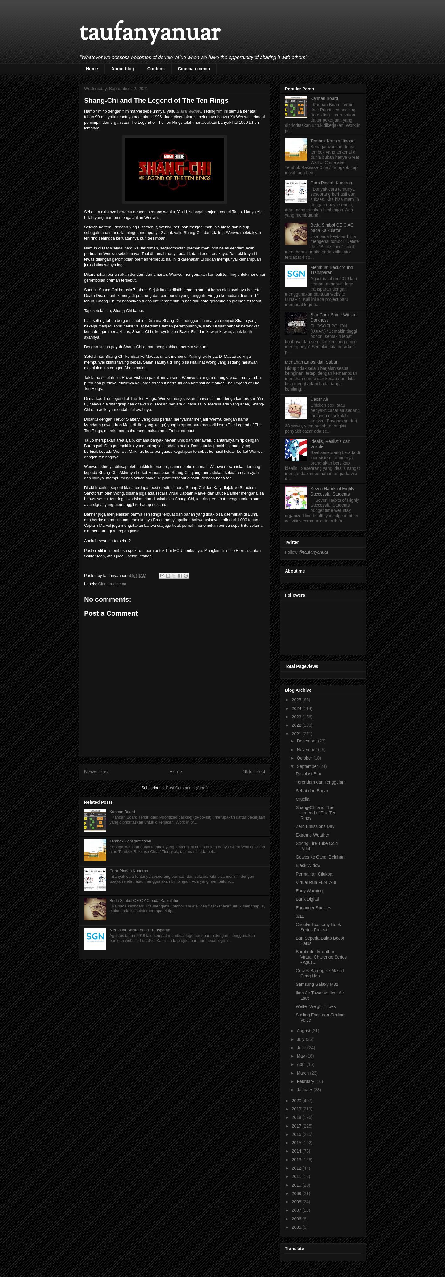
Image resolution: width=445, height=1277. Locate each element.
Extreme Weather (312, 835)
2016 (297, 1134)
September (308, 766)
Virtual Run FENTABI (316, 882)
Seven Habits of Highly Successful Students (332, 491)
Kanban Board (122, 811)
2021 (297, 733)
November (307, 749)
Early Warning (309, 890)
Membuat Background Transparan (139, 930)
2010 (297, 1185)
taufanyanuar (149, 34)
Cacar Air (319, 399)
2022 (297, 725)
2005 (297, 1227)
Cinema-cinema (194, 68)
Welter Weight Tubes (316, 1006)
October (305, 757)
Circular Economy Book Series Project (318, 927)
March (303, 1073)
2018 (297, 1117)
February (306, 1081)
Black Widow (188, 111)
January (305, 1089)
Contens (156, 68)
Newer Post (96, 771)
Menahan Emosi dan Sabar (311, 362)
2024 (297, 708)
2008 (297, 1201)
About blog (122, 68)
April (302, 1064)
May (301, 1056)
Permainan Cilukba (314, 874)
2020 (297, 1100)
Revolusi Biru (308, 773)
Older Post (253, 771)
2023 (297, 716)
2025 (297, 699)
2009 (297, 1193)
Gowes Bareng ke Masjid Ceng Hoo (320, 973)
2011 (297, 1176)
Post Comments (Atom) (187, 788)
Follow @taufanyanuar (306, 552)
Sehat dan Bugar (312, 790)
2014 (297, 1151)
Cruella (302, 799)
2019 (297, 1108)
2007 (297, 1210)
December (307, 740)
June (302, 1047)
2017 (297, 1125)
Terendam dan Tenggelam (321, 782)
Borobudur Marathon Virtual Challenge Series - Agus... (321, 957)
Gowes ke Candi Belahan (320, 857)
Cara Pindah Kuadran (128, 870)
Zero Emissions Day (315, 826)
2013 (297, 1159)
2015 (297, 1142)
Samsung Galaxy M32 (317, 984)
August (304, 1030)
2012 (297, 1168)
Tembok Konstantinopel (130, 841)
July (301, 1039)
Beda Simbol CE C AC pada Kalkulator (143, 900)
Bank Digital (307, 899)
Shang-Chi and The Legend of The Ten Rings (316, 812)
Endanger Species (313, 907)
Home (92, 68)
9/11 (300, 916)
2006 (297, 1218)
